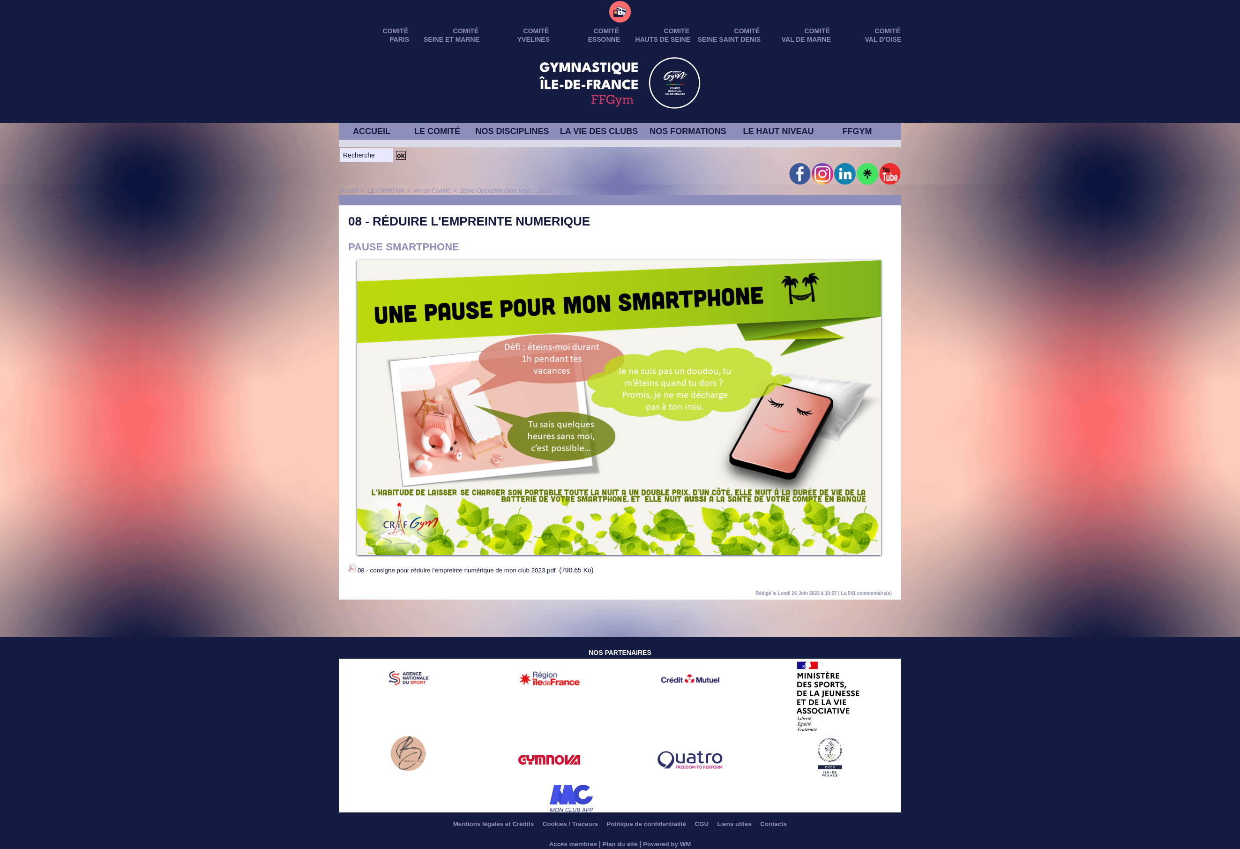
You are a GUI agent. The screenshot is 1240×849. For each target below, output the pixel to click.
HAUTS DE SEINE (662, 39)
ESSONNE (604, 39)
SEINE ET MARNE (451, 39)
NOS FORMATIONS (688, 131)
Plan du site (620, 840)
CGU (708, 821)
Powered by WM (669, 840)
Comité (887, 31)
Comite (676, 31)
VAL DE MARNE (806, 39)
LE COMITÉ (437, 131)
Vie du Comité (428, 191)
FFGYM (857, 131)
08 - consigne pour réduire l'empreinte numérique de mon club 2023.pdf (462, 569)
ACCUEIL (371, 131)
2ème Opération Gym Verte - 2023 (498, 191)
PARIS (399, 39)
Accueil (348, 191)
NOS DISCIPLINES (512, 131)
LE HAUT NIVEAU (778, 131)
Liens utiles (744, 821)
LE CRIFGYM (383, 191)
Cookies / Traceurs (565, 821)
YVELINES (533, 39)
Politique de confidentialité (647, 821)
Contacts (787, 821)
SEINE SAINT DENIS (729, 39)
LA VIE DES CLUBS (599, 131)
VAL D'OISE (883, 39)
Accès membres (571, 840)
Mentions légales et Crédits (482, 821)
